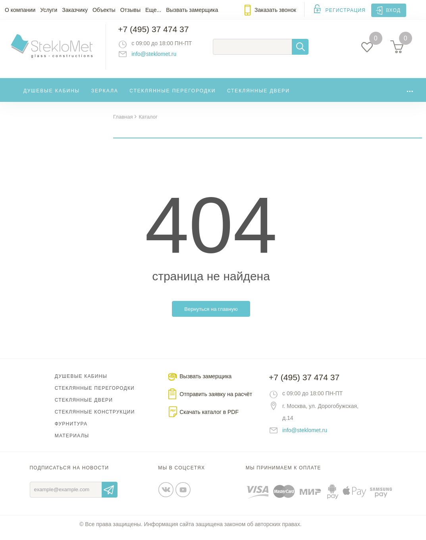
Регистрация (346, 10)
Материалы (72, 442)
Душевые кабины (51, 97)
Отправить (110, 496)
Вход (393, 10)
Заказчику (75, 10)
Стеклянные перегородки (172, 97)
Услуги (48, 10)
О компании (20, 10)
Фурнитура (71, 430)
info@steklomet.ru (161, 57)
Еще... (153, 10)
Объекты (104, 10)
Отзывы (130, 10)
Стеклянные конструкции (95, 418)
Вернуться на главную (210, 316)
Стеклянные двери (258, 97)
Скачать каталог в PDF (209, 419)
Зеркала (104, 97)
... (409, 95)
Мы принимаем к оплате (283, 474)
